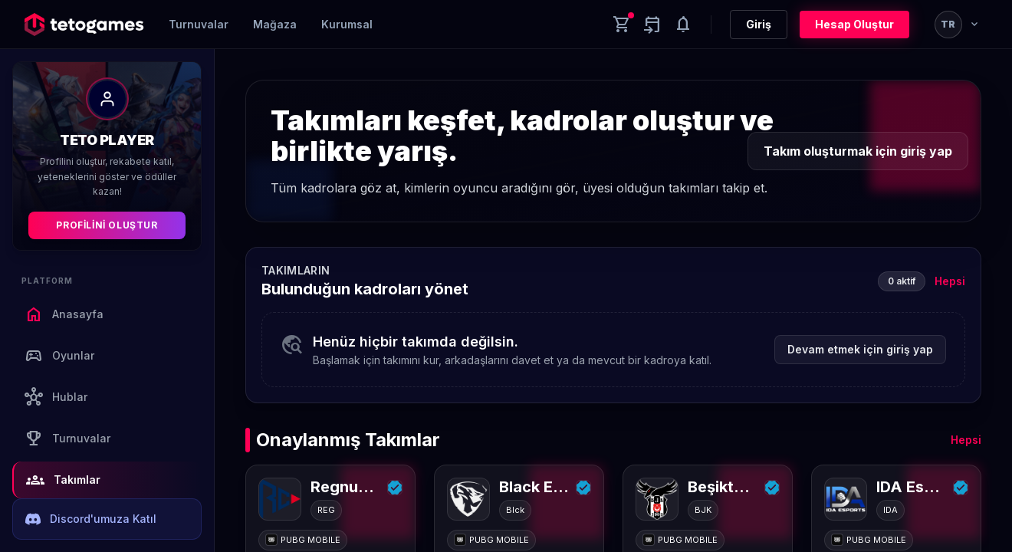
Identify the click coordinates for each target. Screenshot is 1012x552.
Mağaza (275, 24)
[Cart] (622, 24)
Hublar (56, 397)
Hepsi (950, 281)
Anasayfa (64, 314)
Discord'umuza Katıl (90, 519)
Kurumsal (347, 24)
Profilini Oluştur (106, 225)
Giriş (758, 24)
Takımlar (63, 480)
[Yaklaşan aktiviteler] (652, 24)
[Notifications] (683, 24)
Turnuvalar (198, 24)
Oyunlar (59, 355)
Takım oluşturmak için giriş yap (858, 151)
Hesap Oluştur (854, 24)
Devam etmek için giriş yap (860, 349)
